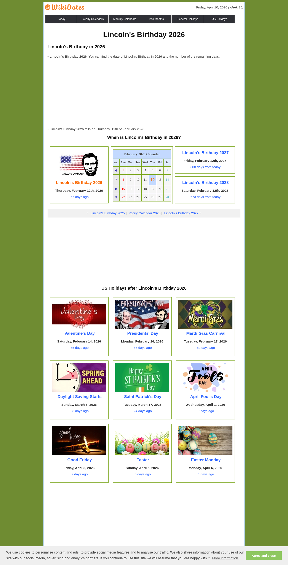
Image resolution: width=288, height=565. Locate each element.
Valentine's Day (79, 333)
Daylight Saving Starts (80, 396)
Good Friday (79, 460)
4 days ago (206, 474)
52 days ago (206, 347)
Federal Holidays (188, 19)
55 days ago (79, 347)
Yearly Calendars (93, 19)
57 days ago (79, 197)
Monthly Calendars (124, 19)
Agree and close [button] (264, 555)
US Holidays (219, 19)
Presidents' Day (142, 333)
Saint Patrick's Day (142, 396)
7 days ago (80, 474)
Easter (142, 460)
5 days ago (143, 474)
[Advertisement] (144, 94)
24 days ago (143, 411)
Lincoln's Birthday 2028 (205, 182)
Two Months (156, 19)
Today (61, 19)
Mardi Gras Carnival (205, 333)
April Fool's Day (205, 396)
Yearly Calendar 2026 (144, 213)
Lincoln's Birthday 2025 (108, 213)
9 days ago (206, 411)
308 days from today (205, 167)
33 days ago (79, 411)
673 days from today (205, 197)
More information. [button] (225, 558)
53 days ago (143, 347)
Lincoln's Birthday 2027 (205, 152)
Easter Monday (206, 460)
